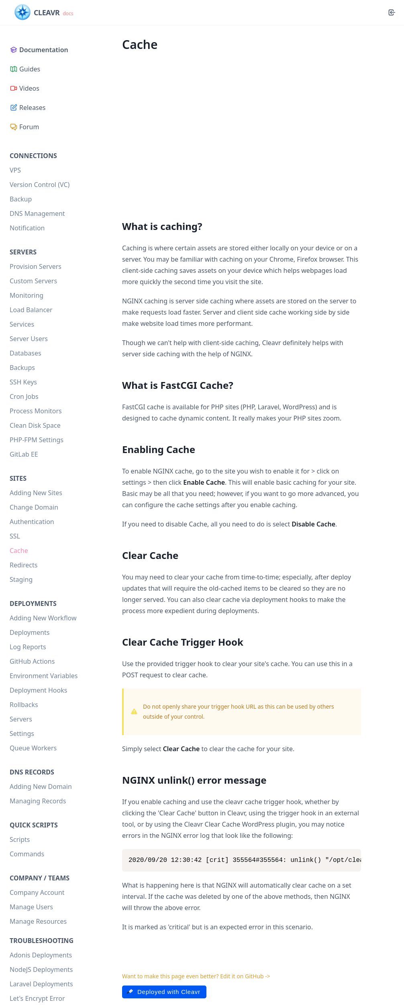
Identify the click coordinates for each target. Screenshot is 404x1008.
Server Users (29, 338)
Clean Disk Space (35, 425)
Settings (22, 733)
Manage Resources (38, 921)
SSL (15, 536)
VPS (15, 170)
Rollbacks (24, 704)
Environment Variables (44, 675)
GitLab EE (24, 454)
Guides (25, 69)
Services (22, 324)
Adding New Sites (36, 492)
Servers (21, 719)
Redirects (23, 565)
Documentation (39, 49)
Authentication (32, 521)
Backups (22, 367)
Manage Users (31, 906)
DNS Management (37, 213)
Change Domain (34, 507)
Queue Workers (33, 748)
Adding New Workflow (43, 618)
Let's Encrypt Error (37, 998)
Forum (24, 126)
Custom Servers (33, 280)
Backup (21, 199)
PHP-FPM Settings (36, 439)
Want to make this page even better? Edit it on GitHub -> (196, 976)
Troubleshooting (41, 940)
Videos (24, 88)
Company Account (37, 892)
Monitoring (26, 295)
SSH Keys (23, 382)
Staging (21, 579)
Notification (27, 228)
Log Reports (28, 646)
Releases (27, 107)
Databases (25, 353)
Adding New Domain (41, 786)
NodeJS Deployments (41, 969)
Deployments (30, 632)
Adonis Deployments (41, 955)
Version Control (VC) (39, 184)
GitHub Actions (32, 661)
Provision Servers (35, 266)
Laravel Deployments (41, 984)
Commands (27, 853)
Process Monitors (36, 410)
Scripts (20, 839)
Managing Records (38, 801)
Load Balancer (31, 309)
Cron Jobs (24, 396)
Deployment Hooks (38, 690)
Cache (19, 550)
